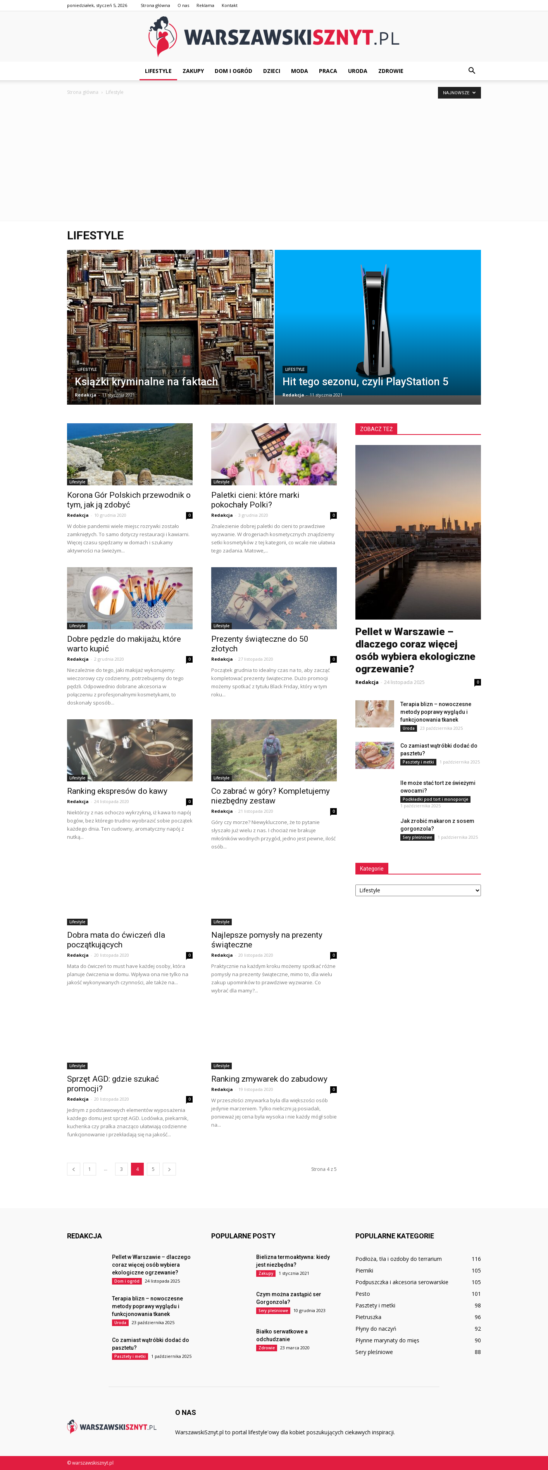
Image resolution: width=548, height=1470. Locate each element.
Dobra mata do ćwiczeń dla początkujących (116, 939)
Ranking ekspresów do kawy (118, 791)
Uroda (357, 70)
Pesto (362, 1293)
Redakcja (86, 395)
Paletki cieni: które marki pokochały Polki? (255, 499)
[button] (471, 71)
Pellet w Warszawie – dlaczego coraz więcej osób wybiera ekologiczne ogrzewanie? (151, 1265)
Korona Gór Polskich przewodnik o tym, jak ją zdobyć (129, 499)
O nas (183, 5)
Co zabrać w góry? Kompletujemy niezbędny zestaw (270, 795)
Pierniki (364, 1270)
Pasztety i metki (418, 762)
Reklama (205, 5)
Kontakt (230, 5)
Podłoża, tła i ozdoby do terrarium (398, 1258)
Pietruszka (368, 1317)
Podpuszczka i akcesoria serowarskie (401, 1282)
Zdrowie (390, 70)
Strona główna (155, 5)
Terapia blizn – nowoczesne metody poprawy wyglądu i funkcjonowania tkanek (435, 712)
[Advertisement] (274, 162)
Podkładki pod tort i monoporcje (435, 799)
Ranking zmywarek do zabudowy (270, 1079)
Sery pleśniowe (417, 837)
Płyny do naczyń (375, 1328)
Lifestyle (158, 70)
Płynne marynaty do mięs (387, 1340)
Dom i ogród (233, 70)
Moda (299, 70)
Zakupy (193, 70)
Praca (328, 70)
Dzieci (271, 70)
